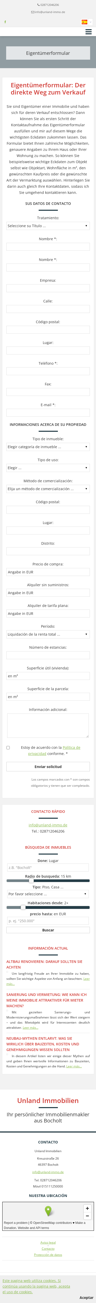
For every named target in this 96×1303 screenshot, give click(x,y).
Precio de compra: (48, 564)
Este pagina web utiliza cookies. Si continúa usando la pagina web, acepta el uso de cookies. (36, 1286)
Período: (48, 626)
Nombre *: (48, 238)
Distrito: (48, 543)
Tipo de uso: (48, 459)
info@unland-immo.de (50, 12)
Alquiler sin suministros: (48, 584)
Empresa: (48, 280)
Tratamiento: (48, 217)
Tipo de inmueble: (48, 438)
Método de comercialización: (48, 480)
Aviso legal (48, 1242)
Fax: (48, 384)
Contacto (48, 1248)
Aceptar (86, 1297)
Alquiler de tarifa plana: (48, 605)
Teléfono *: (48, 363)
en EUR (48, 913)
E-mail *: (48, 404)
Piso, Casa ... (48, 887)
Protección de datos (48, 1254)
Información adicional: (48, 709)
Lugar (48, 860)
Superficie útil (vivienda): (48, 668)
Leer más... (30, 1027)
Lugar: (48, 342)
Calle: (48, 301)
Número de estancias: (48, 647)
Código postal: (48, 321)
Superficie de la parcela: (48, 688)
